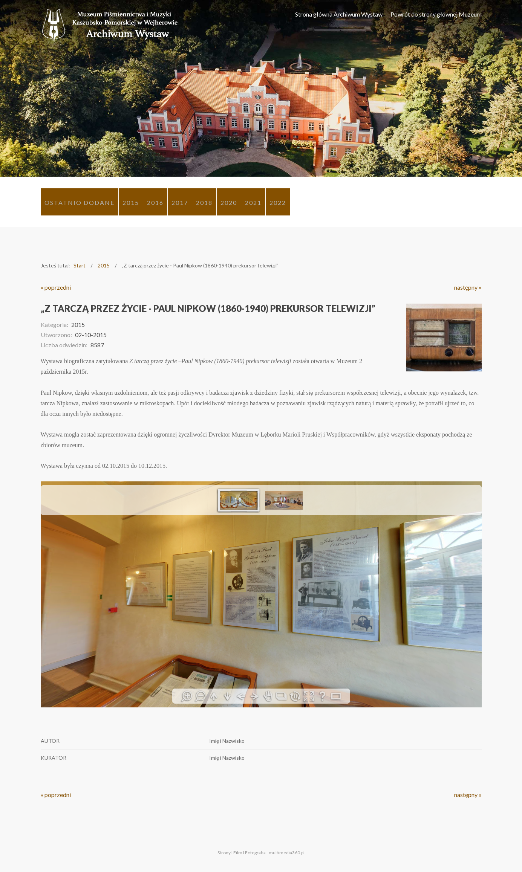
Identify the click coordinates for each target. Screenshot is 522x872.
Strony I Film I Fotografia (241, 852)
